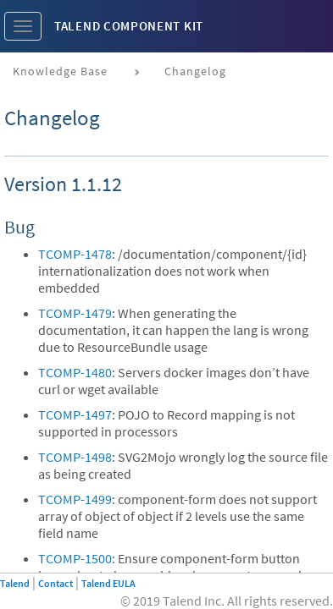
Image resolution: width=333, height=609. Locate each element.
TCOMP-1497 (75, 414)
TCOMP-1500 (75, 558)
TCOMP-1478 (75, 253)
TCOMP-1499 (75, 499)
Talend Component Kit (128, 26)
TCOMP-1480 (75, 372)
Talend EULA (108, 583)
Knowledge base (60, 71)
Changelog (195, 71)
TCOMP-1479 (75, 312)
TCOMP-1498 (75, 456)
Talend (15, 583)
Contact (55, 583)
